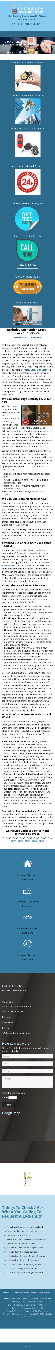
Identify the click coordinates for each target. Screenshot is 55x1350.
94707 (41, 838)
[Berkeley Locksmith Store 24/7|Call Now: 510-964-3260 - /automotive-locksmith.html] (27, 916)
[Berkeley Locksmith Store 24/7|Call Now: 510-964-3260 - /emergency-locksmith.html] (27, 943)
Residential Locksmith (27, 302)
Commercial (30, 1305)
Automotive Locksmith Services (27, 128)
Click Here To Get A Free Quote (27, 203)
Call (27, 1346)
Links (46, 1311)
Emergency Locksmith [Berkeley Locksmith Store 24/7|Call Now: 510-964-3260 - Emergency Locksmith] (27, 955)
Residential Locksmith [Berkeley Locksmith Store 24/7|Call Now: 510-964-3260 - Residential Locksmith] (27, 875)
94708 (48, 838)
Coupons (27, 1308)
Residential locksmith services (27, 62)
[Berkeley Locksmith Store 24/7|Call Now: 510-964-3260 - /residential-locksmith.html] (27, 863)
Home (9, 1305)
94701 (6, 838)
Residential (18, 1305)
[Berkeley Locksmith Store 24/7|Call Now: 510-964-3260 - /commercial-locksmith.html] (27, 890)
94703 (20, 838)
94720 (35, 841)
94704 (27, 838)
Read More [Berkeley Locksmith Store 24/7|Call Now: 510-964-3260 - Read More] (27, 879)
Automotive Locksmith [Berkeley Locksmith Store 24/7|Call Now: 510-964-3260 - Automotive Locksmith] (27, 928)
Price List (29, 1311)
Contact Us (38, 1308)
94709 (14, 841)
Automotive (42, 1305)
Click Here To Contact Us (27, 236)
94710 (21, 841)
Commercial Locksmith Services (27, 95)
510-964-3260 (33, 24)
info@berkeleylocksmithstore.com (18, 1033)
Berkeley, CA (20, 337)
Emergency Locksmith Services (27, 166)
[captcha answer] (12, 1098)
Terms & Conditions (14, 1311)
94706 (42, 841)
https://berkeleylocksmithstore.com (37, 1299)
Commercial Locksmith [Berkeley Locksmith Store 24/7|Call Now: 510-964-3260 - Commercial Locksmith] (28, 901)
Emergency (16, 1308)
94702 (13, 838)
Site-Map (38, 1311)
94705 (34, 838)
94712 (28, 841)
